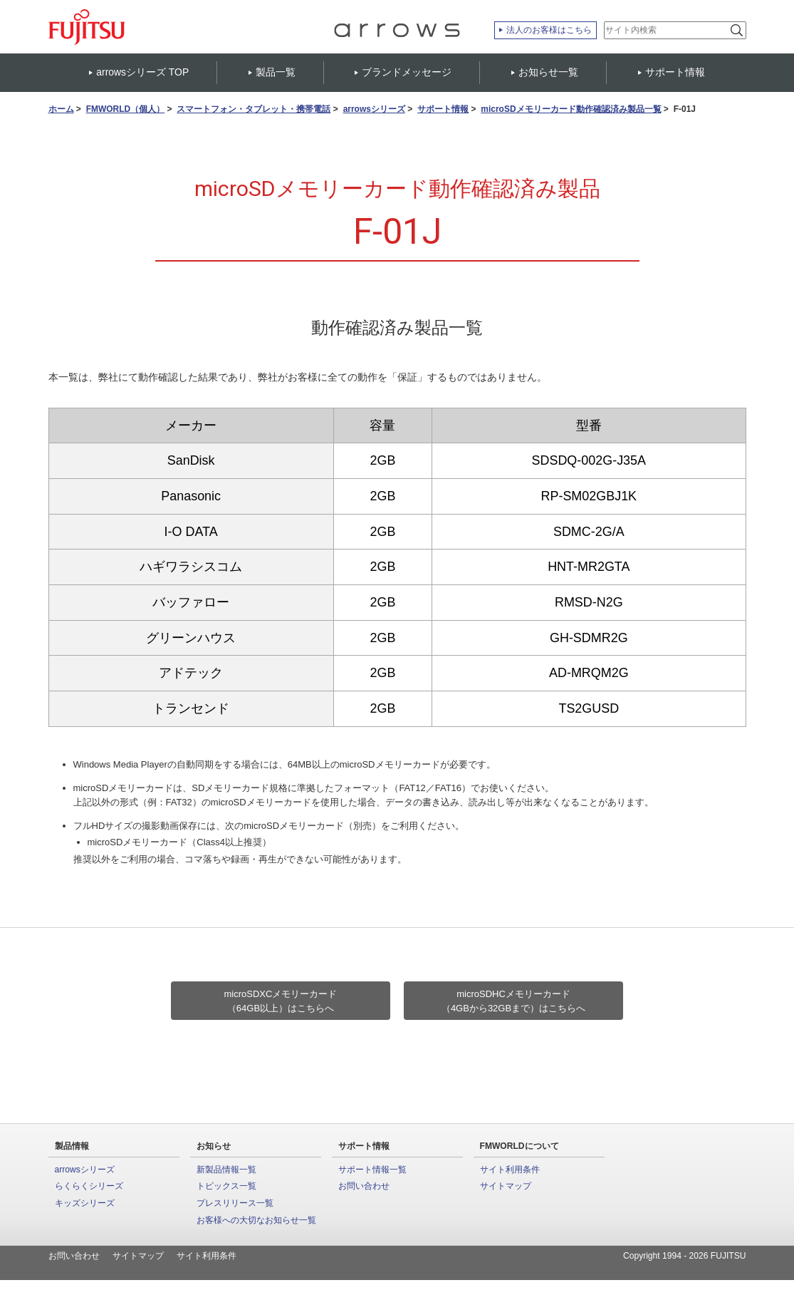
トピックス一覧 (226, 1186)
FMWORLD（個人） (125, 109)
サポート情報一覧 (372, 1170)
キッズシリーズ (85, 1203)
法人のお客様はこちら (549, 30)
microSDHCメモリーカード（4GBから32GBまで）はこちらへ (513, 1001)
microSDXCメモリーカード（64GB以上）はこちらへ (281, 1001)
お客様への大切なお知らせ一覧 (256, 1220)
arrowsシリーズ (374, 109)
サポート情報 (443, 109)
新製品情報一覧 (226, 1170)
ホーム (61, 109)
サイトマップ (505, 1186)
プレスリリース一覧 (235, 1203)
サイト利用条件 (510, 1170)
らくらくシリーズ (89, 1186)
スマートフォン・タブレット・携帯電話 (253, 109)
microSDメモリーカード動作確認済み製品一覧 (571, 109)
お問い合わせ (364, 1186)
